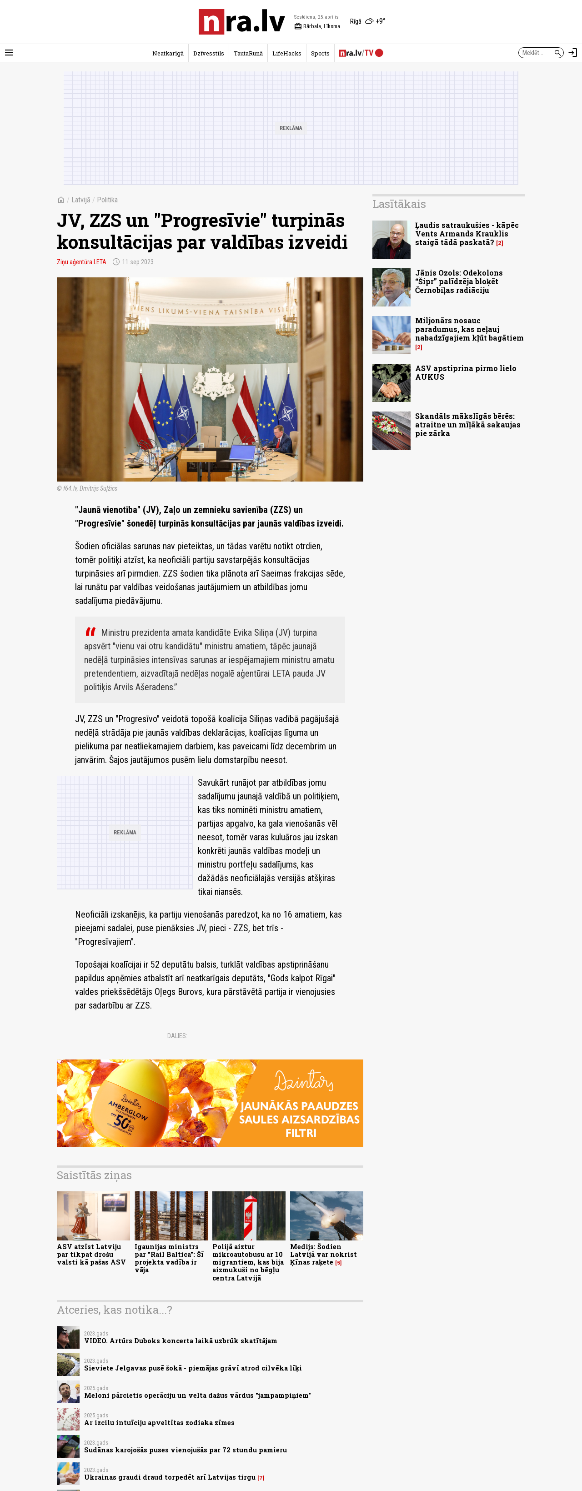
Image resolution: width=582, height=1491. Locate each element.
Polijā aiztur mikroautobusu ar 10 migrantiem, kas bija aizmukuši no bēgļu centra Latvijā (248, 1262)
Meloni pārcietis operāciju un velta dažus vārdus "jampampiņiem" (197, 1395)
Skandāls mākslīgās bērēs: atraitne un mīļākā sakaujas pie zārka (468, 424)
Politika (107, 200)
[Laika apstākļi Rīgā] (368, 22)
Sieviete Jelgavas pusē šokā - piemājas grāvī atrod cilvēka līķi (193, 1368)
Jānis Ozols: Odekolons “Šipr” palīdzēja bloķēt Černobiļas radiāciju (459, 281)
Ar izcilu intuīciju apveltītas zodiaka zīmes (159, 1422)
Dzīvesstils (208, 53)
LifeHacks (286, 53)
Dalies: (177, 1035)
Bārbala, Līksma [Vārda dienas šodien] (317, 26)
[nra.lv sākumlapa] (242, 22)
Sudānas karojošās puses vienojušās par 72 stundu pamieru (185, 1450)
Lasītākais (399, 203)
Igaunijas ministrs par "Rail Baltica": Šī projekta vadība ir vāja (169, 1258)
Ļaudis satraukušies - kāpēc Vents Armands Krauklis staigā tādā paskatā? (467, 233)
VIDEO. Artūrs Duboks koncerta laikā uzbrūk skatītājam (180, 1340)
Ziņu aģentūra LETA (81, 262)
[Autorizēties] (573, 53)
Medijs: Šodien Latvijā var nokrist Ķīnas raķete (323, 1254)
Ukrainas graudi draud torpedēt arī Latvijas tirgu (170, 1477)
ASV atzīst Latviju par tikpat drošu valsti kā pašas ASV (91, 1254)
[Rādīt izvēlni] (9, 53)
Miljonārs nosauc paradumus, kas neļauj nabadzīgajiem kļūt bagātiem (469, 329)
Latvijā (80, 200)
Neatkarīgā (168, 53)
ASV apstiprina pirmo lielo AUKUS (466, 372)
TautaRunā (248, 53)
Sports (320, 53)
